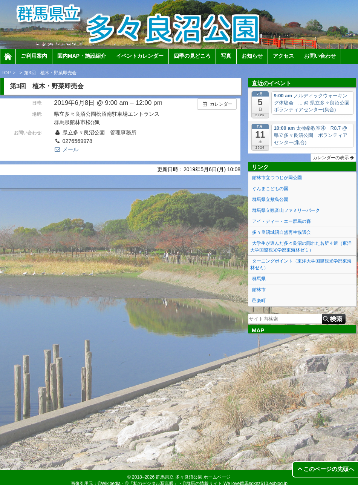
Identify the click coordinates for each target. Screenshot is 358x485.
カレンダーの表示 (333, 157)
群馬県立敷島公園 (270, 199)
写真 (226, 56)
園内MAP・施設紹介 (81, 56)
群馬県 (259, 278)
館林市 (259, 289)
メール (66, 149)
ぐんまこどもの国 (270, 188)
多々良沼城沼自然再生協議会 (281, 232)
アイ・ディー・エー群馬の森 (281, 221)
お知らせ (252, 56)
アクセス (283, 56)
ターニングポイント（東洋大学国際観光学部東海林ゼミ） (301, 264)
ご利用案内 (34, 56)
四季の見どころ (192, 56)
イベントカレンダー (140, 56)
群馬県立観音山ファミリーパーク (286, 210)
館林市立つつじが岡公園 (277, 177)
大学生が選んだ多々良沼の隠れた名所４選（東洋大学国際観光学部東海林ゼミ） (301, 247)
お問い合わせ (320, 56)
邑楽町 (259, 300)
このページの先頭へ (328, 469)
